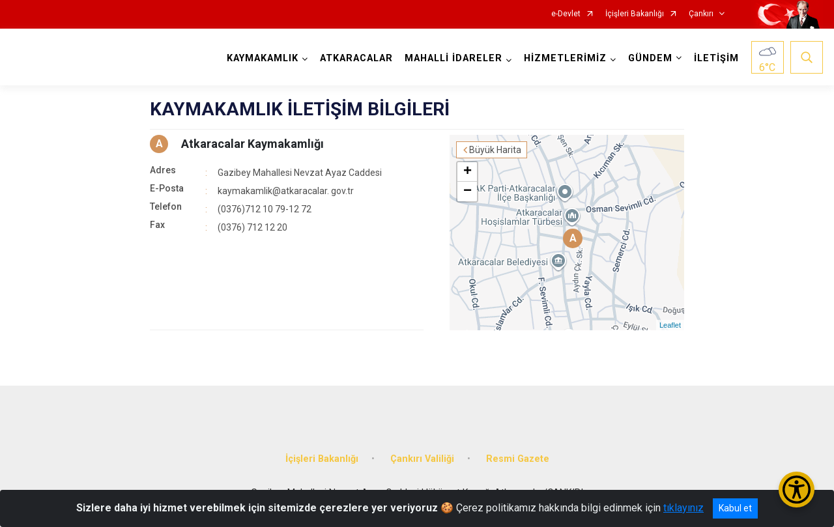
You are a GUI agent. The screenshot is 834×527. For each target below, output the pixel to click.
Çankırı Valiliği (422, 458)
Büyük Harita (495, 150)
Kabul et (735, 508)
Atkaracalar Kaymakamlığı (252, 143)
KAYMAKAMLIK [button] (262, 58)
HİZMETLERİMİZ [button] (565, 58)
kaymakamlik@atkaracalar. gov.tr (286, 191)
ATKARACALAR (356, 58)
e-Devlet (566, 14)
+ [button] (467, 172)
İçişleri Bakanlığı (634, 14)
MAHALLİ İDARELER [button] (453, 58)
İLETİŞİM (716, 58)
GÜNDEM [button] (650, 58)
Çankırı (701, 14)
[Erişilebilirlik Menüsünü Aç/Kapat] (796, 489)
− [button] (467, 191)
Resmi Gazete (517, 458)
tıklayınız (683, 508)
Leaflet (670, 325)
